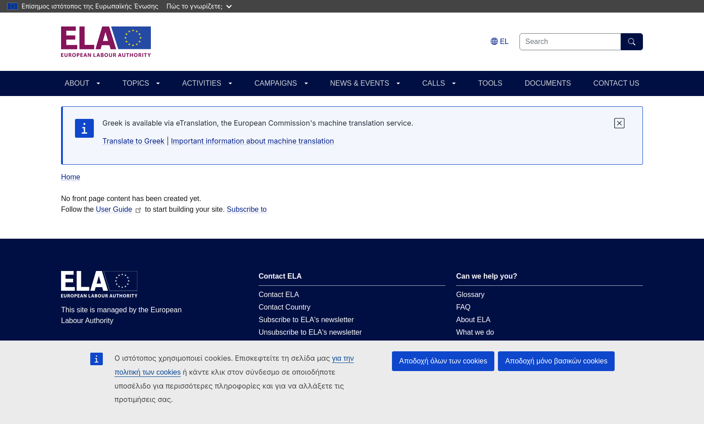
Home (70, 177)
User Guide (119, 209)
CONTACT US (616, 83)
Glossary (470, 294)
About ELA (473, 319)
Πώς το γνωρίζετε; (199, 6)
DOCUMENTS (548, 83)
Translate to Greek (133, 140)
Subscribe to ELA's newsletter (306, 319)
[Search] (632, 41)
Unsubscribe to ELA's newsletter (310, 332)
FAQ (463, 307)
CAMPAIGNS (276, 83)
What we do (475, 332)
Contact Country (285, 307)
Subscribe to (247, 209)
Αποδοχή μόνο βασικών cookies (556, 361)
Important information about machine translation (252, 140)
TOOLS (490, 83)
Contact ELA (279, 294)
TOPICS (136, 83)
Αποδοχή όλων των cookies (443, 361)
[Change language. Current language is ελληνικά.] (500, 41)
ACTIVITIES (201, 83)
